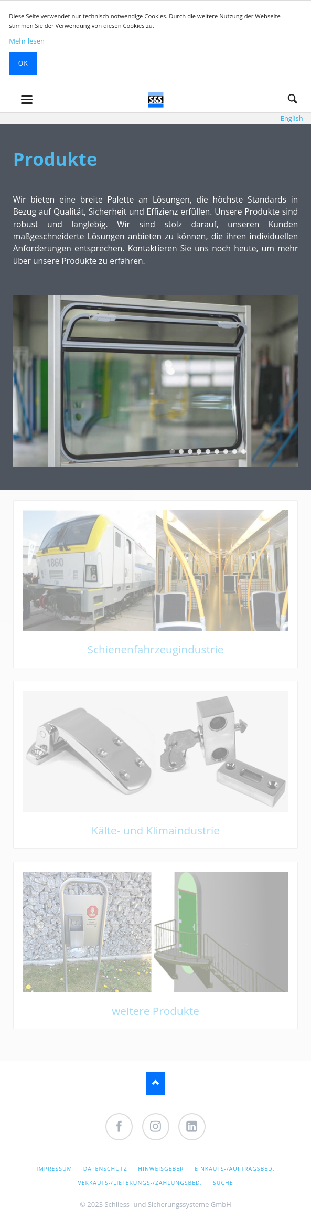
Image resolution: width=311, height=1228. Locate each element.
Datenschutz (105, 1168)
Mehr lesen (27, 41)
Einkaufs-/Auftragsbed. (234, 1168)
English (292, 118)
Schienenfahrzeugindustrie (156, 649)
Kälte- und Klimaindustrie (155, 830)
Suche (292, 99)
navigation (26, 99)
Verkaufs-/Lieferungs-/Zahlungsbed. (140, 1183)
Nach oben (155, 1083)
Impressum (54, 1168)
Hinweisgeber (161, 1168)
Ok (23, 63)
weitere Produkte (155, 1010)
